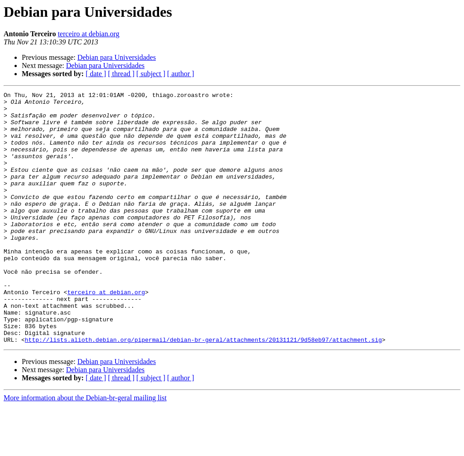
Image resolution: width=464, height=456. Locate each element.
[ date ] (96, 74)
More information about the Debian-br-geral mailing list (85, 448)
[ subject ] (150, 74)
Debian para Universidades (116, 57)
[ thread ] (121, 74)
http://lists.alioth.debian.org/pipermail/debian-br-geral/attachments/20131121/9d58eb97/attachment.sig (203, 390)
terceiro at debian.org (88, 34)
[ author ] (180, 74)
